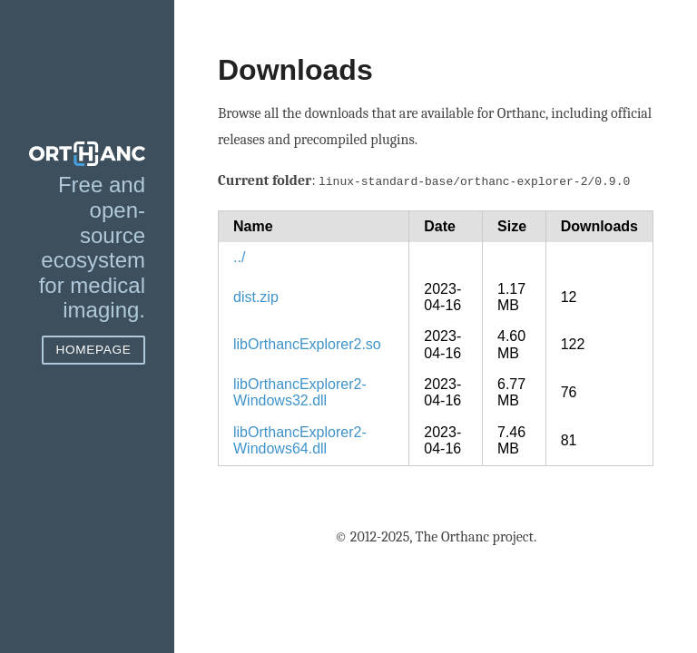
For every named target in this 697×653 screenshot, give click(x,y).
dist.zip (256, 295)
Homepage (93, 349)
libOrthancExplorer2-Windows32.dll (300, 390)
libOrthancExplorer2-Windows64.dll (300, 438)
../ (239, 255)
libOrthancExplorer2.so (307, 342)
